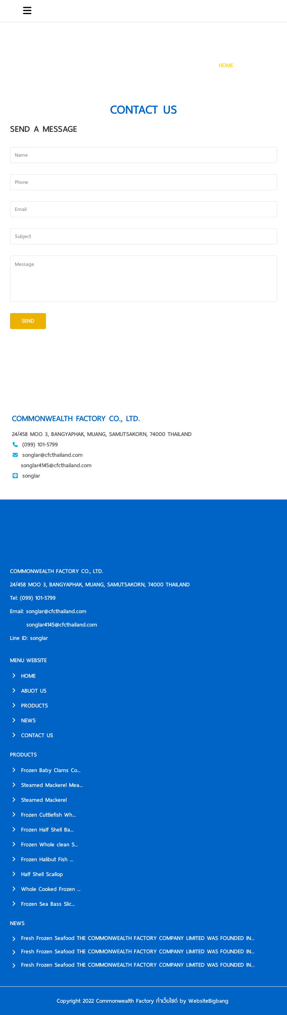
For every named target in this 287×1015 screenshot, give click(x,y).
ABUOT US (28, 691)
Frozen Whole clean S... (44, 844)
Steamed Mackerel (38, 800)
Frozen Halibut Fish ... (41, 859)
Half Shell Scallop (36, 874)
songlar (31, 476)
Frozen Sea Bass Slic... (42, 904)
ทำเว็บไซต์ (167, 1001)
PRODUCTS (29, 705)
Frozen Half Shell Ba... (41, 830)
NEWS (23, 720)
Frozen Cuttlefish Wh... (43, 815)
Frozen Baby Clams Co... (45, 770)
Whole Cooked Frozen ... (45, 889)
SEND (28, 321)
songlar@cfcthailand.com (52, 455)
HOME (226, 65)
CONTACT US (260, 65)
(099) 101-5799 (40, 444)
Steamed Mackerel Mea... (46, 785)
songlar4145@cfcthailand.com (56, 465)
